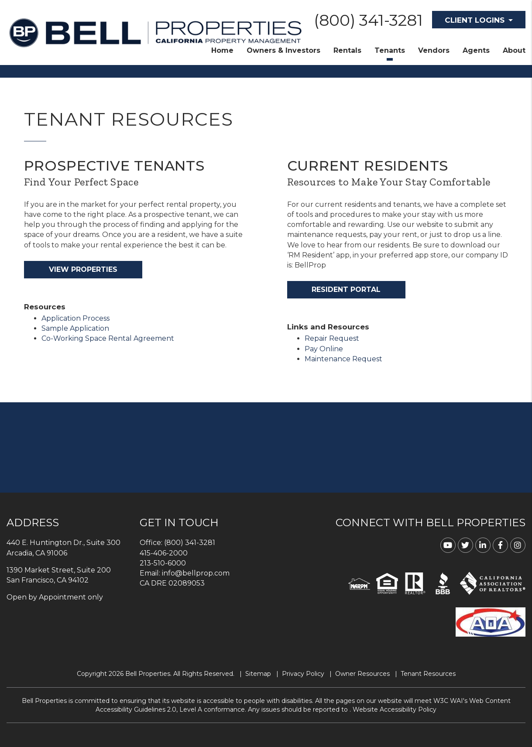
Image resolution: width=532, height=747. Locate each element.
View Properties (83, 269)
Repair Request (332, 338)
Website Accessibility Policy (394, 709)
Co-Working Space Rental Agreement (107, 338)
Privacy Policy (303, 674)
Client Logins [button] (475, 20)
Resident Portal (346, 289)
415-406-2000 (164, 553)
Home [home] (222, 50)
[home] (155, 32)
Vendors (434, 50)
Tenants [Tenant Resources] (389, 50)
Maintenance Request (343, 359)
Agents (476, 50)
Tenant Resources (428, 674)
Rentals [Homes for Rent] (347, 50)
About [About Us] (514, 50)
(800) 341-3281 (368, 20)
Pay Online (324, 349)
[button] (448, 545)
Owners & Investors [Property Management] (283, 50)
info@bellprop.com (196, 573)
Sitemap (258, 674)
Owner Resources (362, 674)
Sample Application (75, 328)
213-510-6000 (163, 563)
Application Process (75, 318)
